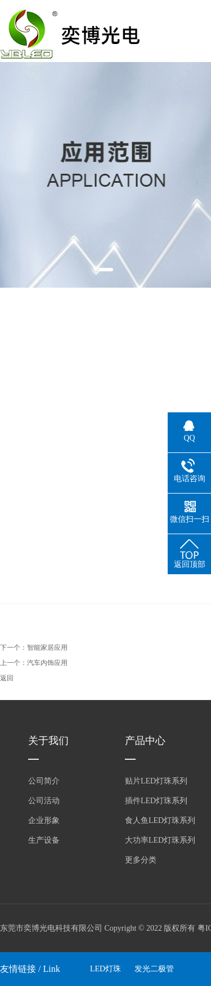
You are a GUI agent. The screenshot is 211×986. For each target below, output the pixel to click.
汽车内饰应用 (47, 663)
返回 (7, 678)
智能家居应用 (47, 648)
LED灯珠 (105, 969)
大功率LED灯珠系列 (160, 840)
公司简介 (44, 781)
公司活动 (44, 800)
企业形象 (44, 820)
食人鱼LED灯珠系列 (160, 820)
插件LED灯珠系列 (156, 800)
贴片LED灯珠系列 (156, 781)
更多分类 (140, 860)
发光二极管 (154, 969)
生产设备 (44, 840)
